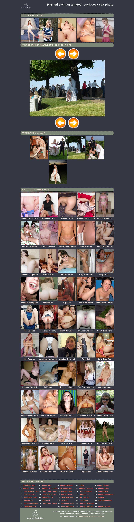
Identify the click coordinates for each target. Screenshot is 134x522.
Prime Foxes (103, 491)
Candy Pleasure (103, 485)
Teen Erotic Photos (49, 503)
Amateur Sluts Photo (49, 488)
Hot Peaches (84, 497)
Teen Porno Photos (49, 491)
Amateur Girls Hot (86, 506)
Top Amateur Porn (105, 500)
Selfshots (64, 500)
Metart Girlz (28, 500)
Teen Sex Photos (67, 506)
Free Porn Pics (29, 494)
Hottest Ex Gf (47, 497)
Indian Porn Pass (67, 503)
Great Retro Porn (67, 497)
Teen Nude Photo (30, 497)
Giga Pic (101, 497)
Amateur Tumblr (104, 506)
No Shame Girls (66, 488)
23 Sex (81, 485)
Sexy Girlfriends (86, 491)
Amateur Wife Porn (87, 503)
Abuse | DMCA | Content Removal (91, 516)
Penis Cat (46, 500)
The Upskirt (84, 500)
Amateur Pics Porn (86, 488)
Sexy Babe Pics (30, 506)
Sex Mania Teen (29, 485)
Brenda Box (46, 485)
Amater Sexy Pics (49, 494)
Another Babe (103, 488)
